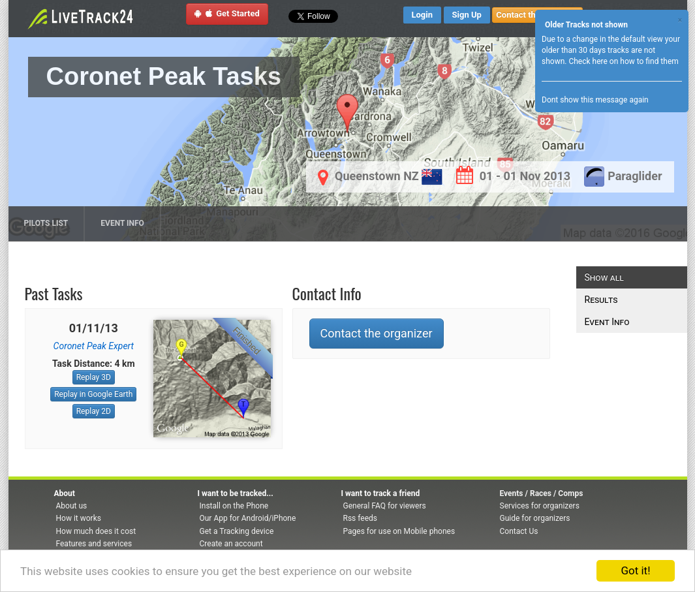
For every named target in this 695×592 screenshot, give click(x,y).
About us (71, 505)
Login (422, 15)
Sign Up (467, 15)
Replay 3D (93, 377)
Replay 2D (93, 411)
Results (601, 299)
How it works (78, 518)
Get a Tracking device (237, 531)
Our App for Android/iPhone (248, 518)
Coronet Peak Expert (94, 346)
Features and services (94, 543)
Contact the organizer (376, 333)
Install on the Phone (234, 505)
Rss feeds (360, 518)
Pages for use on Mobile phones (399, 531)
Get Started (227, 13)
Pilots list (46, 223)
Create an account (231, 543)
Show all (604, 277)
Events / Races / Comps (541, 493)
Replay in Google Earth (93, 394)
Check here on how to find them (623, 61)
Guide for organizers (535, 518)
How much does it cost (96, 531)
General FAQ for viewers (384, 505)
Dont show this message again (595, 99)
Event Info (122, 223)
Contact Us (519, 531)
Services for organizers (539, 505)
